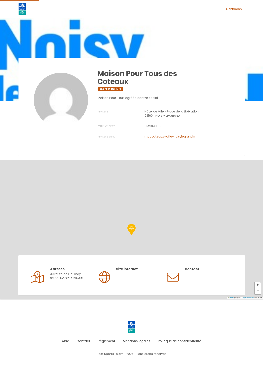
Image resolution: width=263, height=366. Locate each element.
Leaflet (231, 297)
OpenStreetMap (248, 297)
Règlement (106, 341)
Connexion (234, 9)
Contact (83, 341)
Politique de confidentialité (179, 341)
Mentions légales (136, 341)
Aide (65, 341)
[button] (131, 229)
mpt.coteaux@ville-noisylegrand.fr (170, 136)
